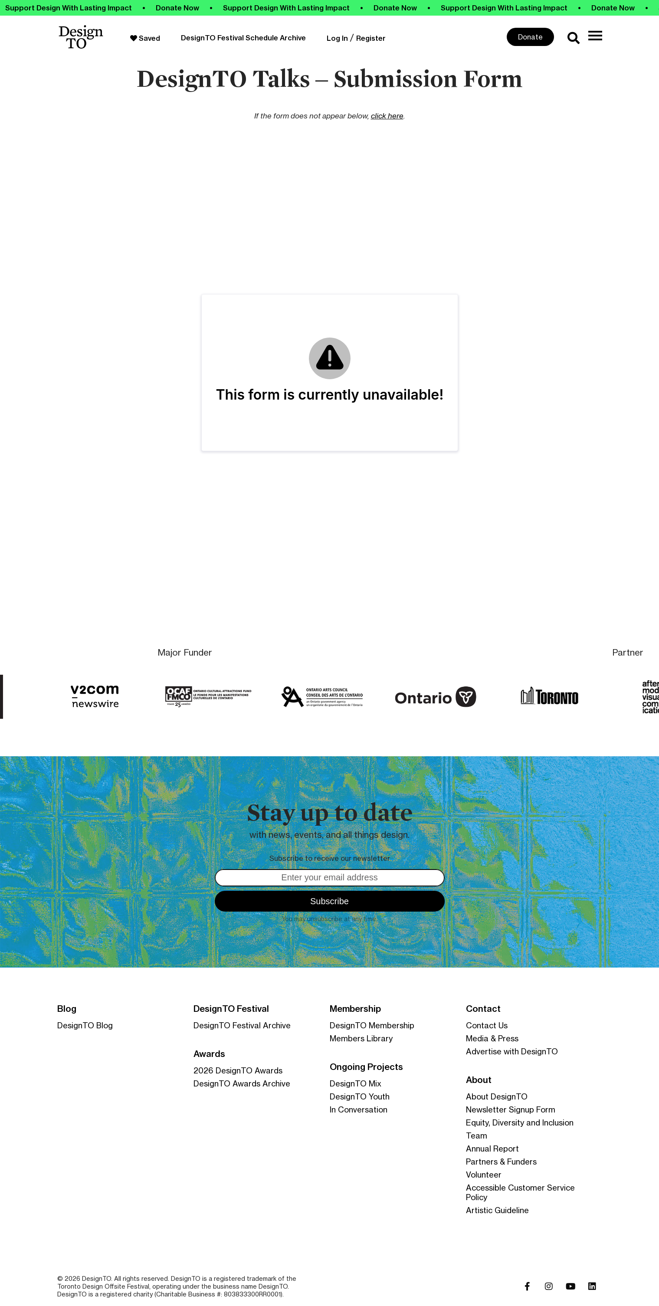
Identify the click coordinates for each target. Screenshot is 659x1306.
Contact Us (487, 1025)
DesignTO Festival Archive (242, 1025)
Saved (145, 38)
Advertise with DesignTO (512, 1051)
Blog (66, 1009)
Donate (530, 37)
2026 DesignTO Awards (237, 1070)
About (479, 1080)
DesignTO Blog (85, 1025)
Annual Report (492, 1148)
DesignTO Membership (372, 1025)
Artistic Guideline (497, 1210)
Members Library (361, 1038)
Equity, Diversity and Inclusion (520, 1122)
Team (476, 1135)
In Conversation (358, 1109)
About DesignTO (497, 1096)
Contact (483, 1009)
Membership (355, 1009)
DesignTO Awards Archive (241, 1083)
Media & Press (492, 1038)
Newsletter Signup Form (510, 1109)
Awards (209, 1054)
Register (371, 38)
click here (387, 115)
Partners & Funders (501, 1161)
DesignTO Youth (360, 1096)
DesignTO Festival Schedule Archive (243, 37)
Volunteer (484, 1174)
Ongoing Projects (366, 1067)
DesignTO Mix (355, 1083)
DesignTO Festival (231, 1009)
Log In (337, 38)
